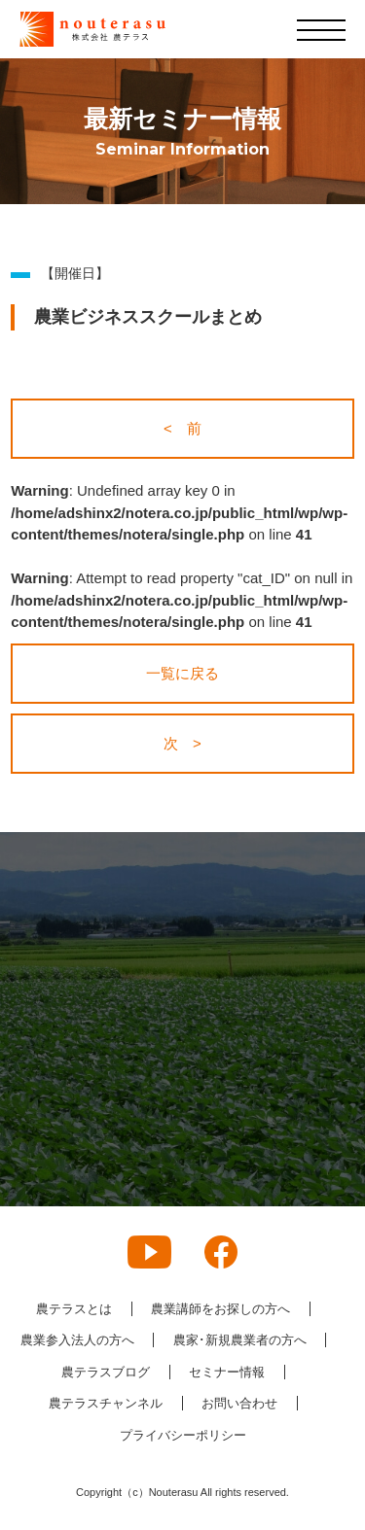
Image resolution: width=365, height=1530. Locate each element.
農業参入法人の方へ (77, 1340)
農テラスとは (74, 1309)
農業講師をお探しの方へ (220, 1309)
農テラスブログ (105, 1372)
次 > (182, 743)
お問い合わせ (239, 1403)
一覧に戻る (182, 673)
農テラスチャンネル (106, 1403)
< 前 (182, 428)
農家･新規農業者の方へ (240, 1340)
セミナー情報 (227, 1372)
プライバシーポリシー (183, 1435)
